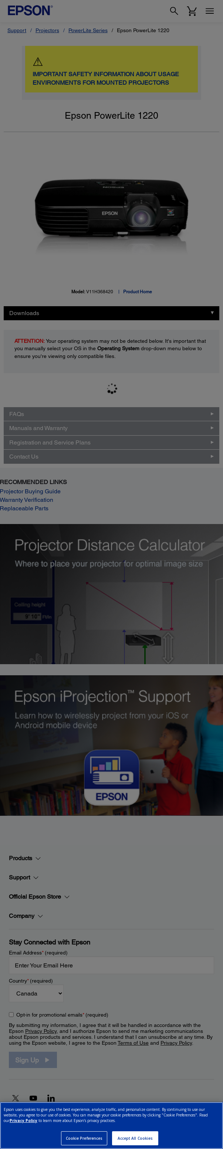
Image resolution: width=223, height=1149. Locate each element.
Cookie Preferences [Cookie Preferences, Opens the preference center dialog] (84, 1138)
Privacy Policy (23, 1120)
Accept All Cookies (135, 1138)
